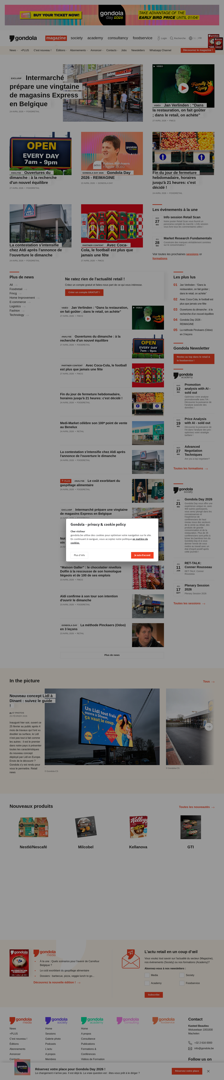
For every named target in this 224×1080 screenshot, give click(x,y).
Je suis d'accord (142, 555)
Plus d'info (79, 555)
